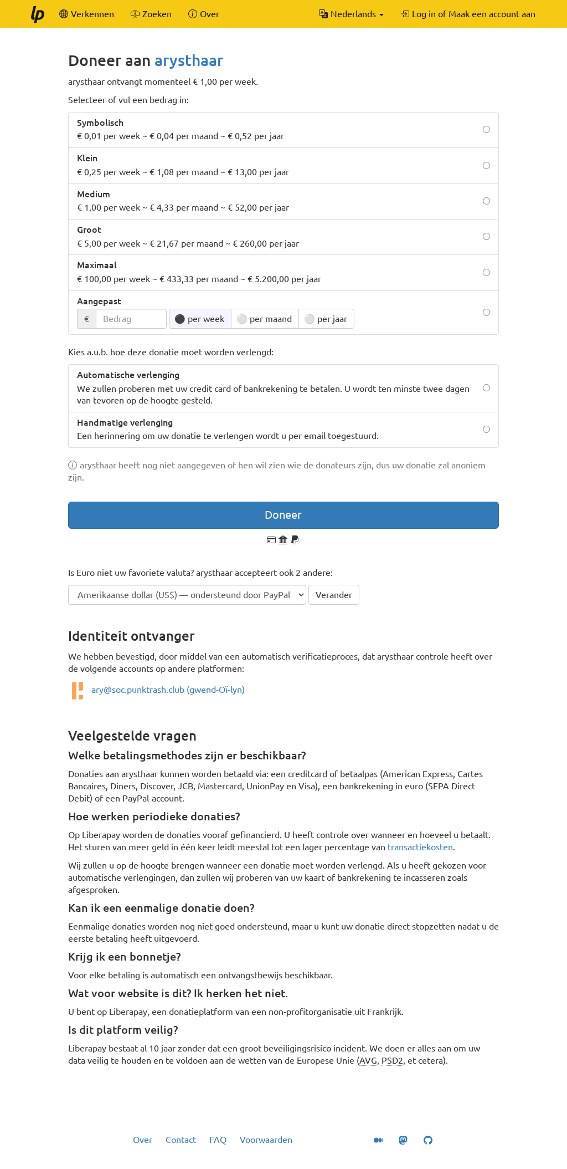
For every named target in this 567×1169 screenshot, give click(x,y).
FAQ (217, 1140)
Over (142, 1140)
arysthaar (188, 60)
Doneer (283, 514)
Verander (334, 595)
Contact (181, 1140)
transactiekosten (420, 847)
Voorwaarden (266, 1140)
